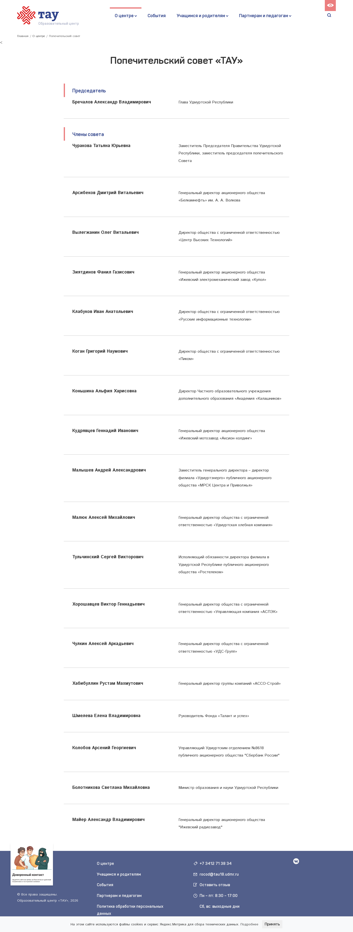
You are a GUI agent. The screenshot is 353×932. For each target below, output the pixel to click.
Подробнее (249, 924)
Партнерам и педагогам (263, 15)
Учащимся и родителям (201, 15)
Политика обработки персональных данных (130, 910)
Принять (272, 924)
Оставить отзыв (215, 884)
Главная (22, 36)
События (157, 15)
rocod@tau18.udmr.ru (219, 874)
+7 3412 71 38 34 (216, 863)
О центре (124, 15)
